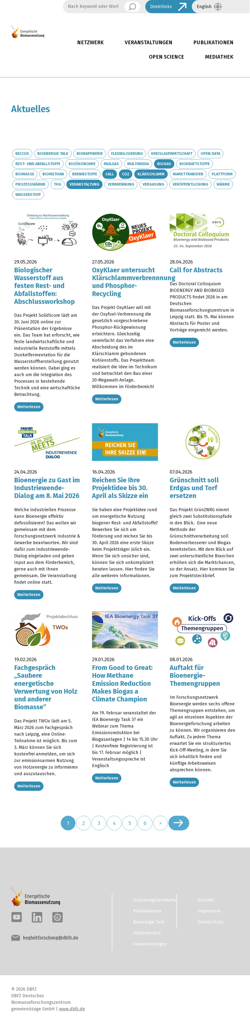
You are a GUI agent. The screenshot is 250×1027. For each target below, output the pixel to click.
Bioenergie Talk (52, 153)
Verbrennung (121, 184)
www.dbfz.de (72, 1009)
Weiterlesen (28, 406)
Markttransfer (188, 174)
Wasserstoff (28, 194)
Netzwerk (90, 42)
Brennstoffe (84, 174)
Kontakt (206, 900)
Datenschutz (210, 922)
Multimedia (138, 163)
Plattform (222, 174)
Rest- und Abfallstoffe (37, 163)
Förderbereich (147, 933)
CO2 (125, 174)
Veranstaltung (84, 184)
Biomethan (53, 174)
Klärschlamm (151, 174)
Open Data (210, 153)
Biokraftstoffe (194, 163)
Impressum (209, 911)
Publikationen (147, 911)
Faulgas (111, 163)
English (204, 6)
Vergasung (153, 184)
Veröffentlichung (190, 184)
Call (109, 174)
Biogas (164, 163)
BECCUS (22, 153)
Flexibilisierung (127, 153)
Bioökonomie (82, 163)
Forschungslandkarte (152, 900)
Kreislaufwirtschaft (171, 153)
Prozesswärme (30, 184)
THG (57, 184)
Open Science (166, 57)
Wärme (223, 184)
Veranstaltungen (148, 42)
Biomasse (24, 174)
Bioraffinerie (90, 153)
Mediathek (219, 57)
